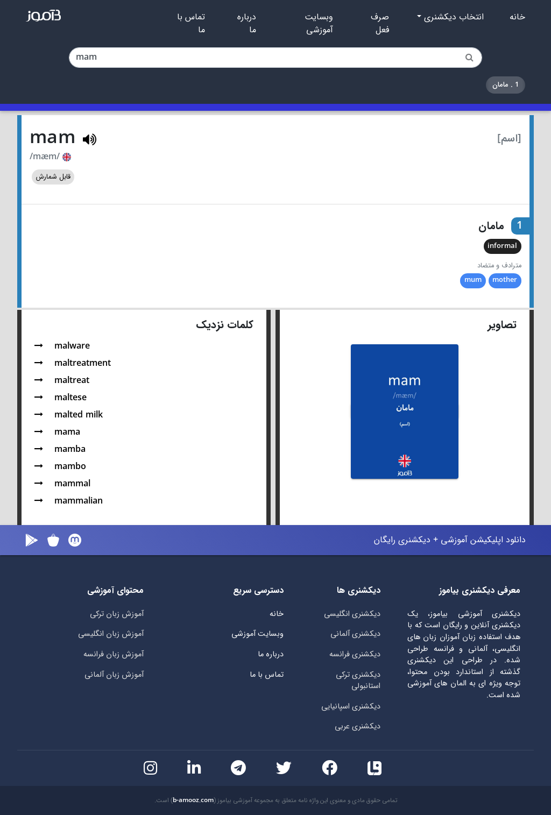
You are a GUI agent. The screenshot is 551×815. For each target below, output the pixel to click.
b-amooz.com (193, 800)
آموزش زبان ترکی (117, 614)
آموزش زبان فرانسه (113, 654)
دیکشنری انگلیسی (352, 614)
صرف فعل (380, 24)
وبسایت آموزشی (319, 24)
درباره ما (246, 24)
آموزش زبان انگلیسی (111, 634)
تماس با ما (191, 24)
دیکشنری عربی (357, 726)
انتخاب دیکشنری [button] (452, 17)
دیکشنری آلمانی (355, 634)
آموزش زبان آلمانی (114, 675)
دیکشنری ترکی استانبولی (358, 681)
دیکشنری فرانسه (354, 654)
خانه (517, 17)
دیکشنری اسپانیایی (350, 706)
